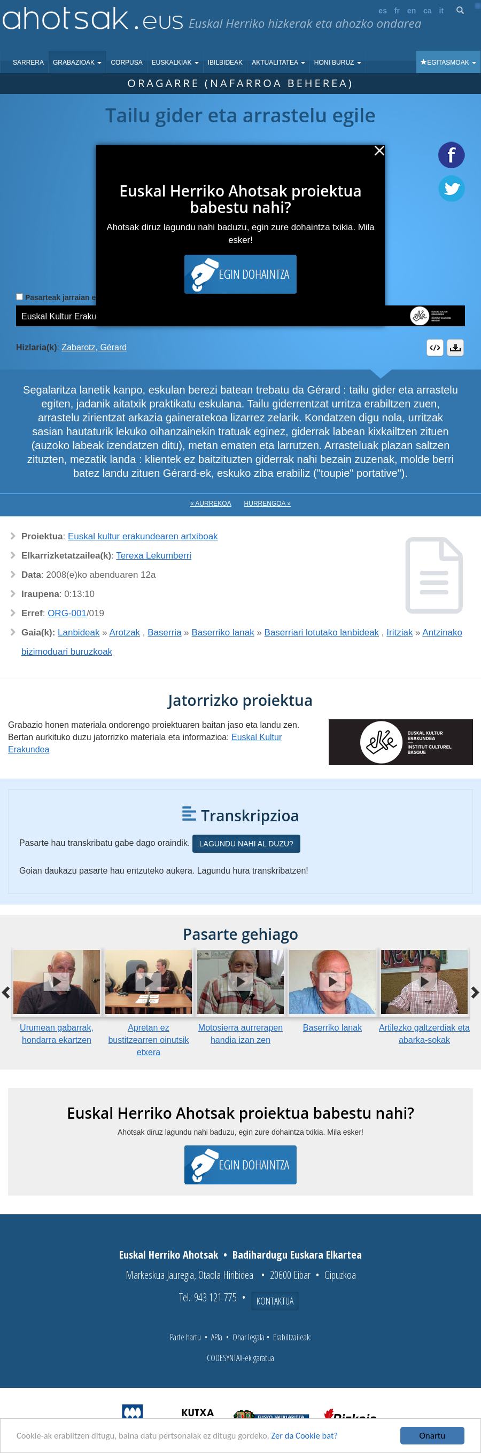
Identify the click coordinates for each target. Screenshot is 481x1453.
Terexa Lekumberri (153, 556)
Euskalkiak (175, 62)
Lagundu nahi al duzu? (246, 843)
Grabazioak (77, 62)
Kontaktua (275, 1300)
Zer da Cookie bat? (313, 1436)
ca (427, 10)
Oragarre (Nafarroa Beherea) (240, 83)
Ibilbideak (225, 62)
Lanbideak (78, 632)
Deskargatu (455, 347)
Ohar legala (248, 1337)
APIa (216, 1337)
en (411, 10)
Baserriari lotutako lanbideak (322, 632)
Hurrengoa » (267, 503)
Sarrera (28, 62)
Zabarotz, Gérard (94, 347)
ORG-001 (67, 613)
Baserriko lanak (223, 632)
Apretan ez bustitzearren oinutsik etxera (148, 1040)
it (441, 10)
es (382, 10)
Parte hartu (185, 1337)
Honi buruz (337, 62)
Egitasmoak (448, 62)
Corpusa (126, 62)
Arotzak (124, 632)
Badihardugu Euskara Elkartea (297, 1254)
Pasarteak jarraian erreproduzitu (82, 297)
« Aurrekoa (210, 503)
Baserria (164, 632)
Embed (435, 347)
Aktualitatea (278, 62)
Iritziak (399, 632)
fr (397, 10)
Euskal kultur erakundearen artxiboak (143, 536)
